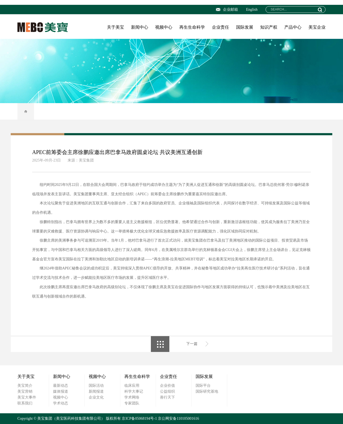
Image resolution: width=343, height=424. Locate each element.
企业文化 (96, 397)
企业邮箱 (227, 9)
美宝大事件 (26, 397)
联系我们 (24, 403)
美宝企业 (317, 27)
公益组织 (167, 391)
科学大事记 (133, 391)
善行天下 (167, 397)
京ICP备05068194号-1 (139, 419)
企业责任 (220, 27)
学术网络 (131, 397)
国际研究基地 (207, 391)
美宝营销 (24, 391)
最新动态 (60, 386)
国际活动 (96, 386)
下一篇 (191, 344)
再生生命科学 (192, 27)
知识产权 (268, 27)
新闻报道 (96, 391)
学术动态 (60, 403)
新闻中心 (139, 27)
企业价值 (167, 386)
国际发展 (244, 27)
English (252, 9)
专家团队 (131, 403)
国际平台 (203, 386)
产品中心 (292, 27)
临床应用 (131, 386)
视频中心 (163, 27)
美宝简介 (24, 386)
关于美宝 (115, 27)
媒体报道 (60, 391)
